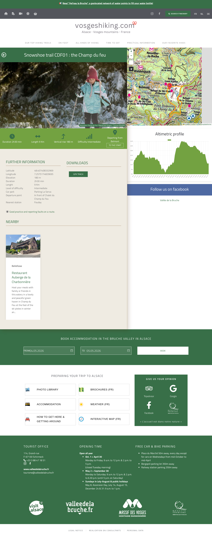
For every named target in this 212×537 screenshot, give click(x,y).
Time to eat (113, 42)
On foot (64, 42)
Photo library (47, 389)
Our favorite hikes (174, 42)
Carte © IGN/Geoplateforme (201, 124)
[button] (169, 86)
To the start (115, 145)
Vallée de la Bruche (169, 200)
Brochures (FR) (102, 389)
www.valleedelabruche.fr (36, 469)
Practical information (141, 42)
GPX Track (78, 174)
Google (173, 396)
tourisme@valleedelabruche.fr (39, 472)
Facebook (149, 413)
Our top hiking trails (39, 42)
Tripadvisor (149, 396)
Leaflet (186, 124)
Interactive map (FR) (106, 419)
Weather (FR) (100, 404)
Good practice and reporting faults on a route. (32, 211)
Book (162, 350)
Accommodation (49, 404)
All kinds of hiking (88, 42)
